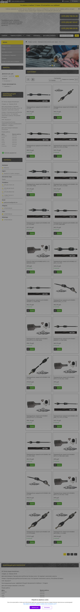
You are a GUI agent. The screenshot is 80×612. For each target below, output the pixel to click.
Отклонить (47, 607)
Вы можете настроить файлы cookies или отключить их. (39, 604)
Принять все (35, 607)
